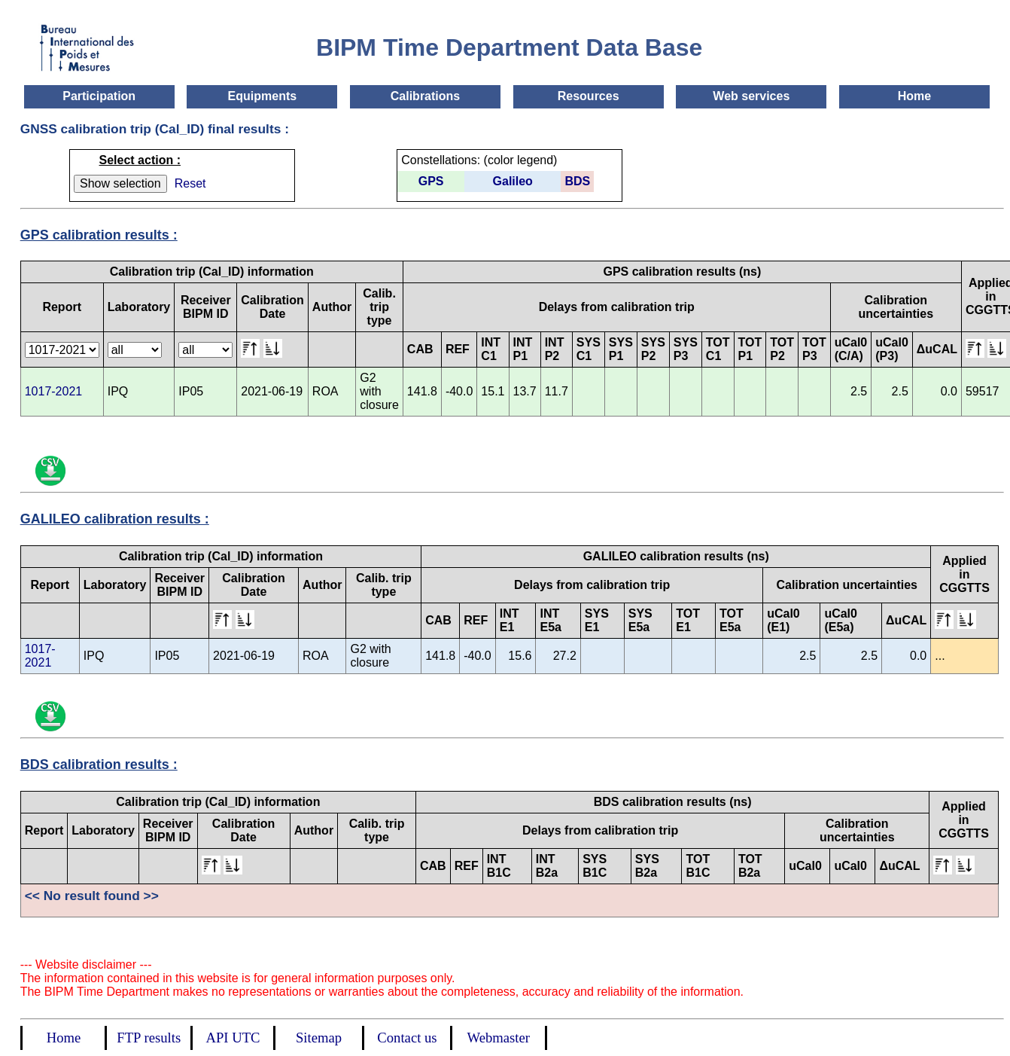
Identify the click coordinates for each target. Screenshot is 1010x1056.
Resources (588, 96)
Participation (98, 96)
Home (914, 96)
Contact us (407, 1037)
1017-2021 (54, 391)
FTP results (149, 1037)
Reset (190, 183)
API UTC (233, 1037)
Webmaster (498, 1037)
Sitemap (319, 1037)
